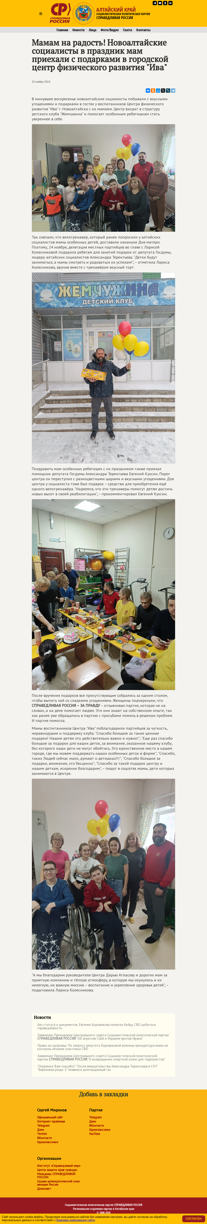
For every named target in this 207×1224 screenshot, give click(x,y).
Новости (78, 30)
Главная (62, 30)
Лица (92, 30)
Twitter (42, 1133)
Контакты (143, 30)
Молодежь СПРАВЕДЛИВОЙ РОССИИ (56, 1175)
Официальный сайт (50, 1117)
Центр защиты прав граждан (57, 1169)
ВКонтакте (44, 1138)
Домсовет (44, 1188)
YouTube (94, 1133)
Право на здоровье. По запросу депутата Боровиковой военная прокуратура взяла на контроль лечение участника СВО (101, 1047)
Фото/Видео (110, 30)
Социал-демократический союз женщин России (58, 1183)
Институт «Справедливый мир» (58, 1165)
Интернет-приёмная (51, 1121)
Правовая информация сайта (75, 1220)
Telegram (43, 1125)
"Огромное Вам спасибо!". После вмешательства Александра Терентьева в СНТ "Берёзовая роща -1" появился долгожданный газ (95, 1068)
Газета (127, 30)
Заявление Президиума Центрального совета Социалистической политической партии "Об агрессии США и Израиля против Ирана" (101, 1037)
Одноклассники (47, 1142)
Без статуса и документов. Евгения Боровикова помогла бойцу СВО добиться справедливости (95, 1026)
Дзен (40, 1129)
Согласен (194, 1218)
